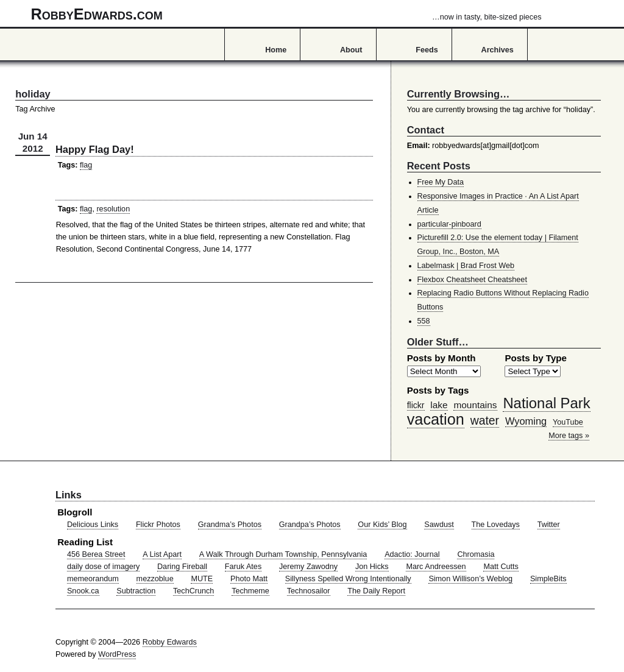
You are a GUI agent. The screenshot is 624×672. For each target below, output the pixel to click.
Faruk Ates (243, 566)
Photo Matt (249, 579)
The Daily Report (376, 591)
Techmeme (250, 591)
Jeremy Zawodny (308, 566)
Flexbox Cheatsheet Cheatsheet (472, 279)
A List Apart (162, 554)
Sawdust (438, 524)
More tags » (568, 435)
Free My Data (440, 182)
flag (86, 165)
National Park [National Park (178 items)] (546, 403)
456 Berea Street (96, 554)
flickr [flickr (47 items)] (416, 405)
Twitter (548, 524)
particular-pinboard (449, 224)
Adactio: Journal (412, 554)
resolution (113, 209)
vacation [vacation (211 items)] (435, 419)
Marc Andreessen (436, 566)
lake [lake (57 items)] (438, 405)
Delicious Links (92, 524)
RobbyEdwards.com (286, 14)
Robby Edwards (170, 642)
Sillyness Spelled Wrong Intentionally (348, 579)
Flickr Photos (158, 524)
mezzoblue (155, 579)
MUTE (202, 579)
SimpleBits (548, 579)
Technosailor (308, 591)
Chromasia (475, 554)
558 (423, 321)
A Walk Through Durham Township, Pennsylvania (283, 554)
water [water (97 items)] (484, 420)
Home (275, 50)
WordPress (117, 654)
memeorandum (93, 579)
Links (68, 494)
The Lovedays (496, 524)
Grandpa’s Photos (310, 524)
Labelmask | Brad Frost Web (466, 265)
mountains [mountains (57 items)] (475, 405)
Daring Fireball (182, 566)
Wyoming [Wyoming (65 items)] (526, 421)
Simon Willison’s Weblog (470, 579)
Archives (497, 50)
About (351, 50)
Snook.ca (83, 591)
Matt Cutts (501, 566)
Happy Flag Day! (94, 149)
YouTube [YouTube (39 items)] (568, 422)
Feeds (427, 50)
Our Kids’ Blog (382, 524)
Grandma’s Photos (229, 524)
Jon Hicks (372, 566)
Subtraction (135, 591)
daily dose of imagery (103, 566)
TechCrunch (193, 591)
